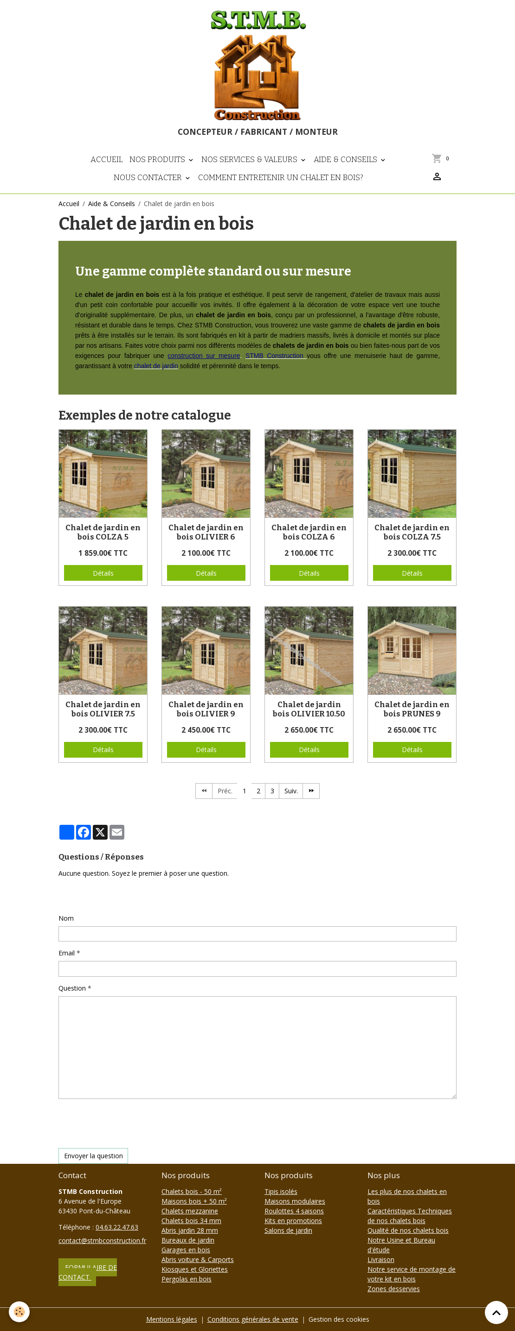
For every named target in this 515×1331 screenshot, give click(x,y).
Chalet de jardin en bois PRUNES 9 (412, 709)
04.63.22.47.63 (117, 1227)
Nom (66, 918)
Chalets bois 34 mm (191, 1220)
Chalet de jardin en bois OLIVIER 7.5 (103, 709)
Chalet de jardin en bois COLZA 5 (103, 532)
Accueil (106, 159)
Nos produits (158, 159)
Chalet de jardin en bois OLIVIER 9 (206, 709)
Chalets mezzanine (189, 1210)
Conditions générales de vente (252, 1319)
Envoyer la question (93, 1155)
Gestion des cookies (339, 1319)
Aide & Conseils (346, 159)
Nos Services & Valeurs (250, 159)
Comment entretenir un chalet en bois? (280, 177)
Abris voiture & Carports (197, 1259)
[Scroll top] (496, 1312)
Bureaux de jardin (187, 1240)
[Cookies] (19, 1311)
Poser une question (93, 895)
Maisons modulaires (294, 1201)
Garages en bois (185, 1249)
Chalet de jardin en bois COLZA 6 (309, 532)
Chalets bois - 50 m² (191, 1191)
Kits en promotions (293, 1220)
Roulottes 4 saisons (294, 1210)
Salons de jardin (288, 1230)
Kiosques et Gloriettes (194, 1269)
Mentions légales (171, 1319)
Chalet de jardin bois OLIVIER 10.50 (309, 709)
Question (72, 988)
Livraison (380, 1259)
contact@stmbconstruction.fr (102, 1240)
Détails (103, 573)
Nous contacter (149, 177)
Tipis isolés (280, 1191)
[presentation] (129, 1123)
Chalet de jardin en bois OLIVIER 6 (206, 532)
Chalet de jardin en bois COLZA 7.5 (412, 532)
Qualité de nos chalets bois (408, 1230)
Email (66, 952)
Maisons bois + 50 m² (194, 1201)
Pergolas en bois (186, 1278)
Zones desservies (393, 1288)
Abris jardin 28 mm (189, 1230)
